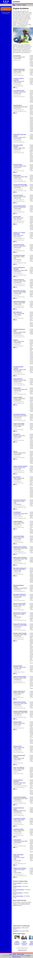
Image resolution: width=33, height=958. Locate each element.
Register (14, 954)
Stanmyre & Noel (17, 746)
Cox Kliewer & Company (19, 255)
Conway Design (17, 216)
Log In (10, 954)
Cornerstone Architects (18, 244)
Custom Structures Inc (18, 279)
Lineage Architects (17, 521)
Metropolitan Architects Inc (19, 594)
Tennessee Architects (17, 892)
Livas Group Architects (18, 536)
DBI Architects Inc (17, 312)
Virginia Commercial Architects (24, 943)
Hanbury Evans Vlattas (18, 423)
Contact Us (19, 956)
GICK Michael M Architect (19, 414)
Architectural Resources (19, 69)
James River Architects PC (19, 500)
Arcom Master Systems (18, 90)
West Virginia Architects (18, 896)
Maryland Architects (17, 886)
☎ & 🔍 (15, 87)
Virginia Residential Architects (17, 943)
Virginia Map (15, 930)
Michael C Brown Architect (19, 603)
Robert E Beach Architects (19, 702)
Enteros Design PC (17, 378)
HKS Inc (15, 451)
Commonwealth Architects (19, 205)
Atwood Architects (17, 105)
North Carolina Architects (18, 889)
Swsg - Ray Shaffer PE (18, 767)
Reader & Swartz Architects (19, 676)
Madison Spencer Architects (20, 546)
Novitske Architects (17, 665)
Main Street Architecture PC (19, 568)
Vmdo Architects (17, 839)
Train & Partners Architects (19, 797)
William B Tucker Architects (19, 868)
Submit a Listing (20, 954)
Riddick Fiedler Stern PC (19, 691)
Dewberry (15, 340)
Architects (19, 5)
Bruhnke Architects (17, 164)
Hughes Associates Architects (20, 466)
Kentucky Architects (17, 883)
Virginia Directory (16, 927)
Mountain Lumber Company (19, 633)
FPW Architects (17, 388)
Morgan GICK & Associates (19, 624)
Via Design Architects (18, 829)
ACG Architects (17, 55)
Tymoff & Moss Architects (19, 818)
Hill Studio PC (16, 434)
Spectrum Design (17, 721)
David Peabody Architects (19, 290)
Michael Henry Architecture (19, 612)
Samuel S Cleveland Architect (20, 711)
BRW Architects (17, 175)
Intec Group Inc (17, 476)
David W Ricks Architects (19, 301)
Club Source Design (18, 195)
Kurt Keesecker (17, 512)
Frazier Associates (17, 397)
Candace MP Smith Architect (20, 184)
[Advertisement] (22, 915)
